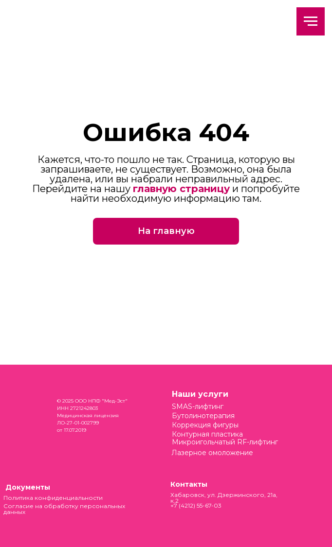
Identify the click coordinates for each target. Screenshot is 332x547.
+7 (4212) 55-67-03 (195, 505)
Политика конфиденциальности (53, 497)
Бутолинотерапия (203, 415)
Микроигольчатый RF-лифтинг (225, 442)
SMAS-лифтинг (197, 406)
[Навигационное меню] (310, 21)
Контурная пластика (207, 434)
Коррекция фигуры (205, 425)
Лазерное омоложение (212, 452)
